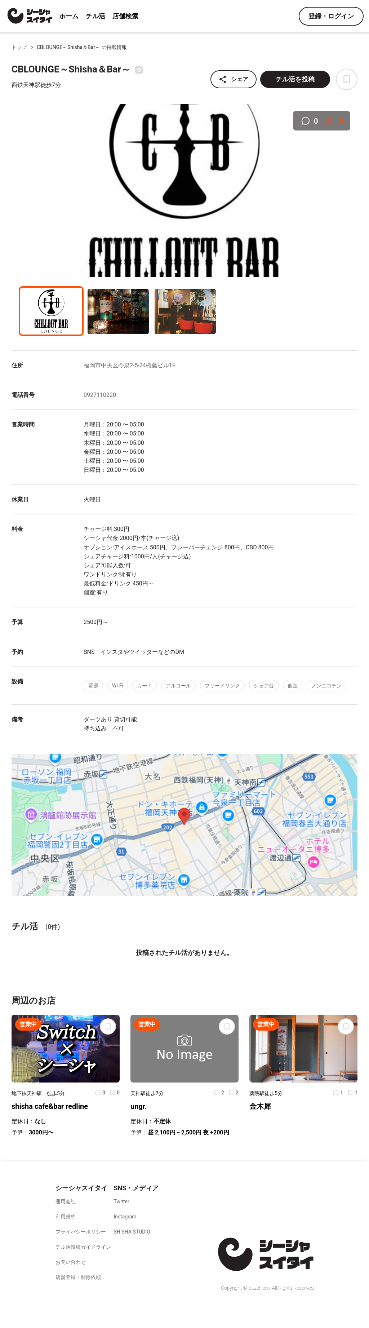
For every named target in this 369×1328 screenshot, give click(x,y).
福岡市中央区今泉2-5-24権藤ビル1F (129, 365)
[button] (175, 271)
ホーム (69, 16)
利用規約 (65, 1216)
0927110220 (100, 394)
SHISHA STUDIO (132, 1232)
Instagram (125, 1216)
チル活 (95, 16)
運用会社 (65, 1201)
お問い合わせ (70, 1262)
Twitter (121, 1201)
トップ (19, 47)
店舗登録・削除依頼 (78, 1277)
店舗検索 (125, 16)
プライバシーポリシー (80, 1232)
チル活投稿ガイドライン (83, 1247)
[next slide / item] (352, 191)
